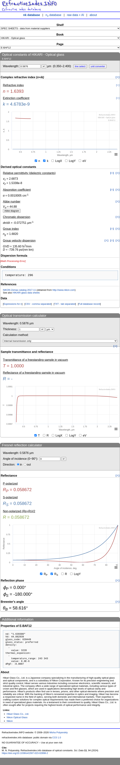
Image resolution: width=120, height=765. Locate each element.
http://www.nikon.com (63, 290)
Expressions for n (13, 304)
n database (53, 15)
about (93, 15)
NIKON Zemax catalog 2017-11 (19, 290)
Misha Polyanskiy (58, 739)
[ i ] (117, 77)
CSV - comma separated (38, 304)
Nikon (10, 728)
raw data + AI (75, 15)
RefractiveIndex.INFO (29, 3)
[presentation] (13, 261)
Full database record (89, 304)
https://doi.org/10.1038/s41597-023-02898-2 (25, 760)
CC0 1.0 (56, 744)
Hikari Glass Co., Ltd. (18, 721)
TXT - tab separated (64, 304)
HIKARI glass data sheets (26, 293)
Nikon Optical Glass (17, 724)
